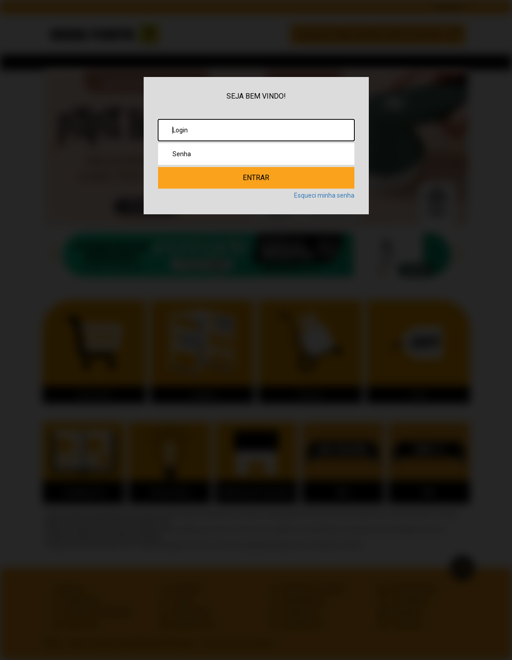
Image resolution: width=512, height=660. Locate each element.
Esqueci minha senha (324, 195)
